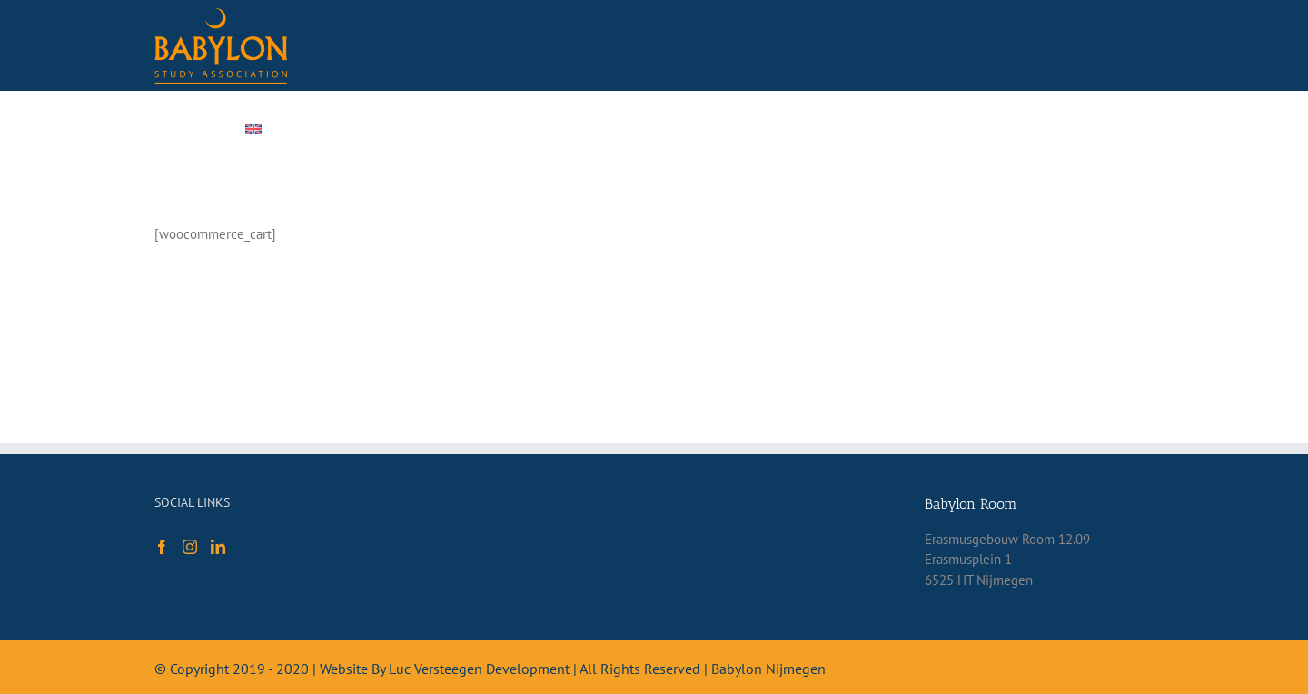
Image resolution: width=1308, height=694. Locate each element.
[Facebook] (161, 547)
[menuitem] (287, 129)
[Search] (1048, 129)
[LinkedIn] (218, 547)
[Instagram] (190, 547)
